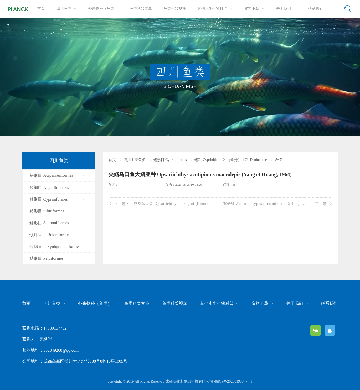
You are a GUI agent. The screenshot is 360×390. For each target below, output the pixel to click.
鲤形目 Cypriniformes (170, 160)
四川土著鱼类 (135, 160)
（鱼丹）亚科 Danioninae (247, 160)
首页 (113, 160)
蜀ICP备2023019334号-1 (233, 381)
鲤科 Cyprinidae (207, 160)
